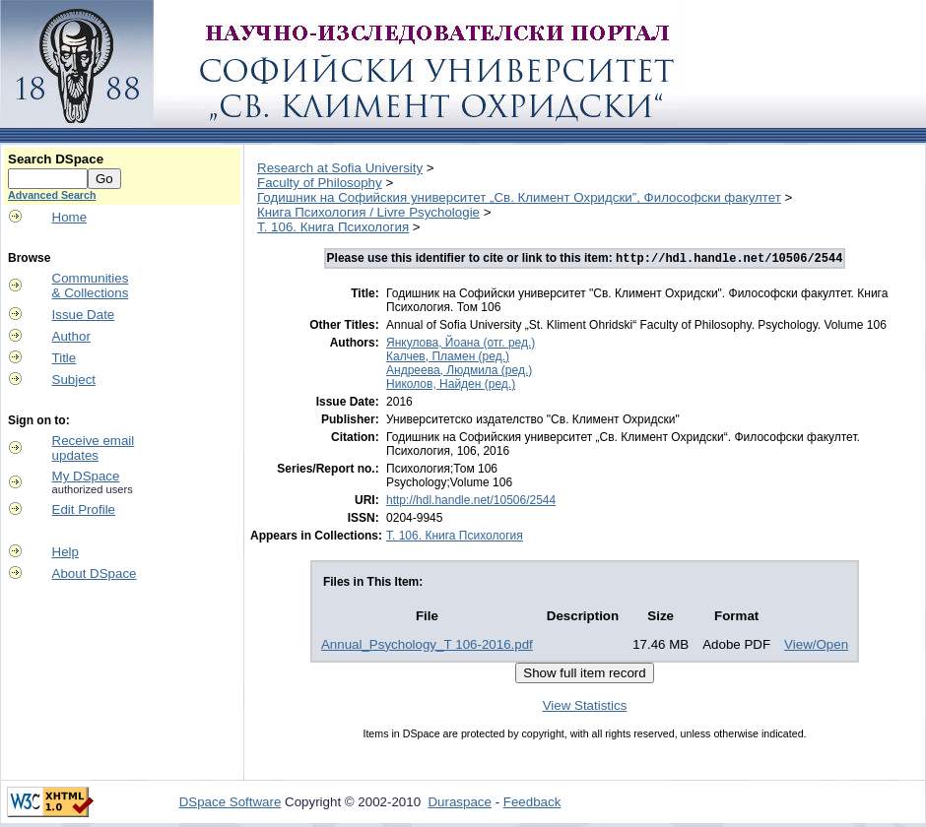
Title (64, 357)
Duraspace (459, 803)
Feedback (532, 803)
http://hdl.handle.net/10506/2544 (471, 502)
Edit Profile (83, 509)
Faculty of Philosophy (319, 182)
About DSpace (94, 573)
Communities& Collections (90, 285)
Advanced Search (52, 195)
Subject (74, 379)
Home (70, 217)
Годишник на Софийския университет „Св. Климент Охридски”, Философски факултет (519, 197)
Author (71, 336)
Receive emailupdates (93, 448)
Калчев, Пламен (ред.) (447, 358)
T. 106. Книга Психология (333, 227)
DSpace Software (230, 803)
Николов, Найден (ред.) (450, 386)
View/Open (816, 646)
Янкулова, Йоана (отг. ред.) (460, 344)
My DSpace (86, 476)
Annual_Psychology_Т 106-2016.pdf (427, 646)
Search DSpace (55, 159)
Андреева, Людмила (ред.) (459, 372)
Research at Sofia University (340, 167)
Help (65, 551)
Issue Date (83, 314)
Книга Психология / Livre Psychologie (368, 212)
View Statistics (585, 707)
